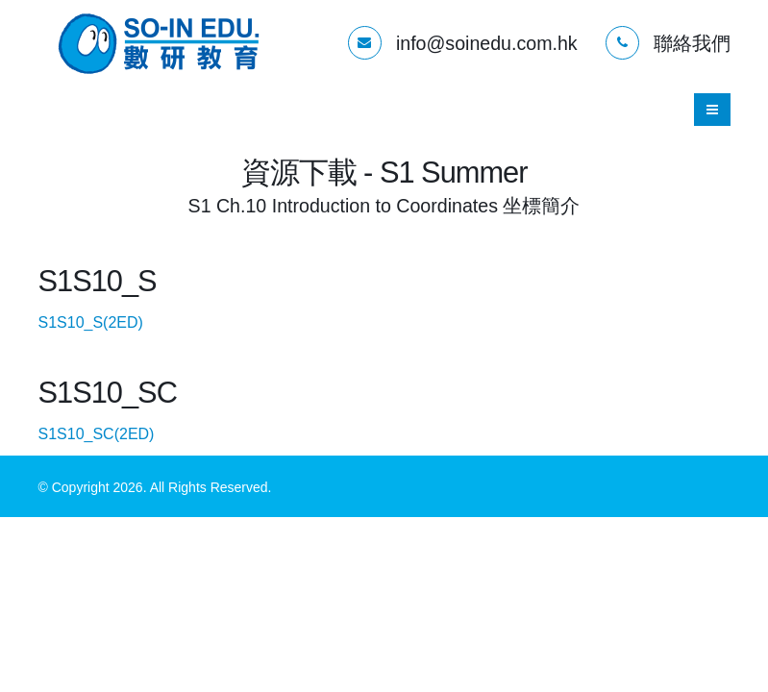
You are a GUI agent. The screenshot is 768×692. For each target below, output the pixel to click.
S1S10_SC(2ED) (113, 434)
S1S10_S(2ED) (108, 322)
